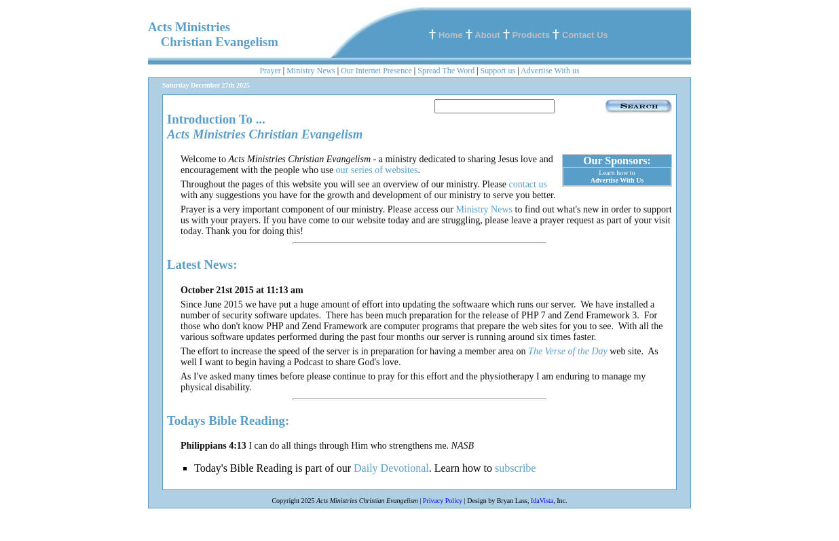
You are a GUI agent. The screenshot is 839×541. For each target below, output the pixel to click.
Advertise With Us (617, 180)
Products (531, 35)
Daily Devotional (391, 468)
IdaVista (542, 500)
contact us (528, 184)
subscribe (515, 468)
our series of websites (377, 170)
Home (451, 35)
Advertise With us (550, 70)
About (487, 35)
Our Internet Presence (376, 70)
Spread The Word (445, 70)
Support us (498, 70)
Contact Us (585, 35)
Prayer (269, 70)
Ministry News (310, 70)
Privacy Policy (443, 500)
